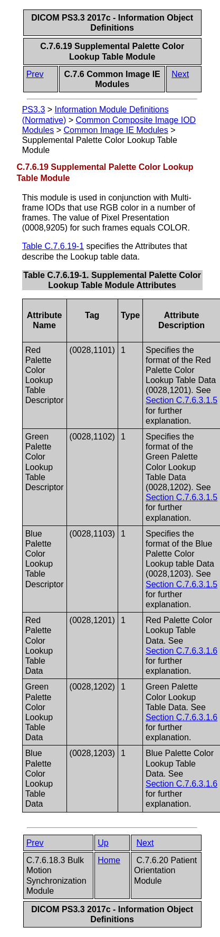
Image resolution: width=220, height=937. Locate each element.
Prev (35, 74)
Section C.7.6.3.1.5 (181, 400)
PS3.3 (33, 109)
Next (180, 74)
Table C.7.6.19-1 (53, 246)
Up (103, 842)
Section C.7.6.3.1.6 (181, 650)
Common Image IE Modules (115, 130)
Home (109, 860)
